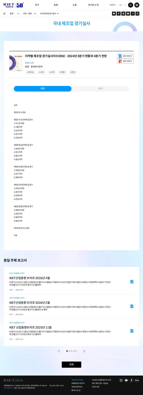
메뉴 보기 (137, 5)
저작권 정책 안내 (76, 387)
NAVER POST (137, 380)
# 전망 (72, 72)
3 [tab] (71, 351)
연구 (37, 4)
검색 (130, 5)
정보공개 (112, 5)
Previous (59, 351)
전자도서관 (95, 387)
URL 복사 (123, 14)
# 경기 (41, 72)
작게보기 (133, 14)
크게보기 (137, 14)
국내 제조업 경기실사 (48, 13)
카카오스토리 (114, 14)
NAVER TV (121, 380)
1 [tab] (67, 351)
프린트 (128, 14)
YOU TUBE (126, 380)
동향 (56, 4)
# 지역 (52, 72)
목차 (42, 88)
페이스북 (119, 14)
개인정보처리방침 (77, 380)
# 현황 (62, 72)
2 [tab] (69, 351)
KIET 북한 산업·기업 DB (100, 383)
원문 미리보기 (127, 56)
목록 (71, 364)
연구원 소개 (93, 4)
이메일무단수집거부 (77, 383)
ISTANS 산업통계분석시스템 (101, 380)
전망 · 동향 (27, 13)
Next (84, 351)
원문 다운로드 (127, 61)
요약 (100, 88)
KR (121, 5)
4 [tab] (73, 351)
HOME (4, 13)
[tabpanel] (71, 306)
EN (125, 5)
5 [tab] (76, 351)
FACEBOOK (132, 380)
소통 (74, 4)
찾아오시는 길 (75, 390)
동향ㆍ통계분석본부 (34, 66)
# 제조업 (30, 72)
